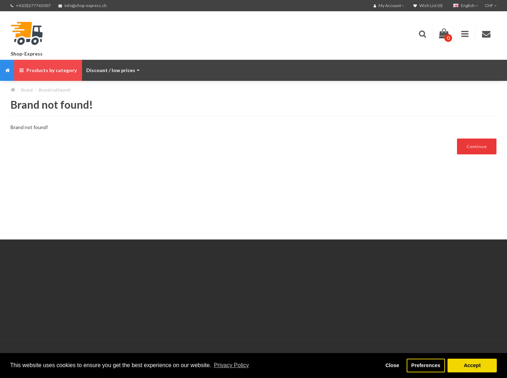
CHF (490, 5)
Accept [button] (472, 365)
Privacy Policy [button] (231, 365)
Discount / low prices (112, 70)
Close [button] (392, 365)
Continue (477, 146)
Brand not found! (55, 89)
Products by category (48, 70)
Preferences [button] (425, 365)
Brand (27, 89)
